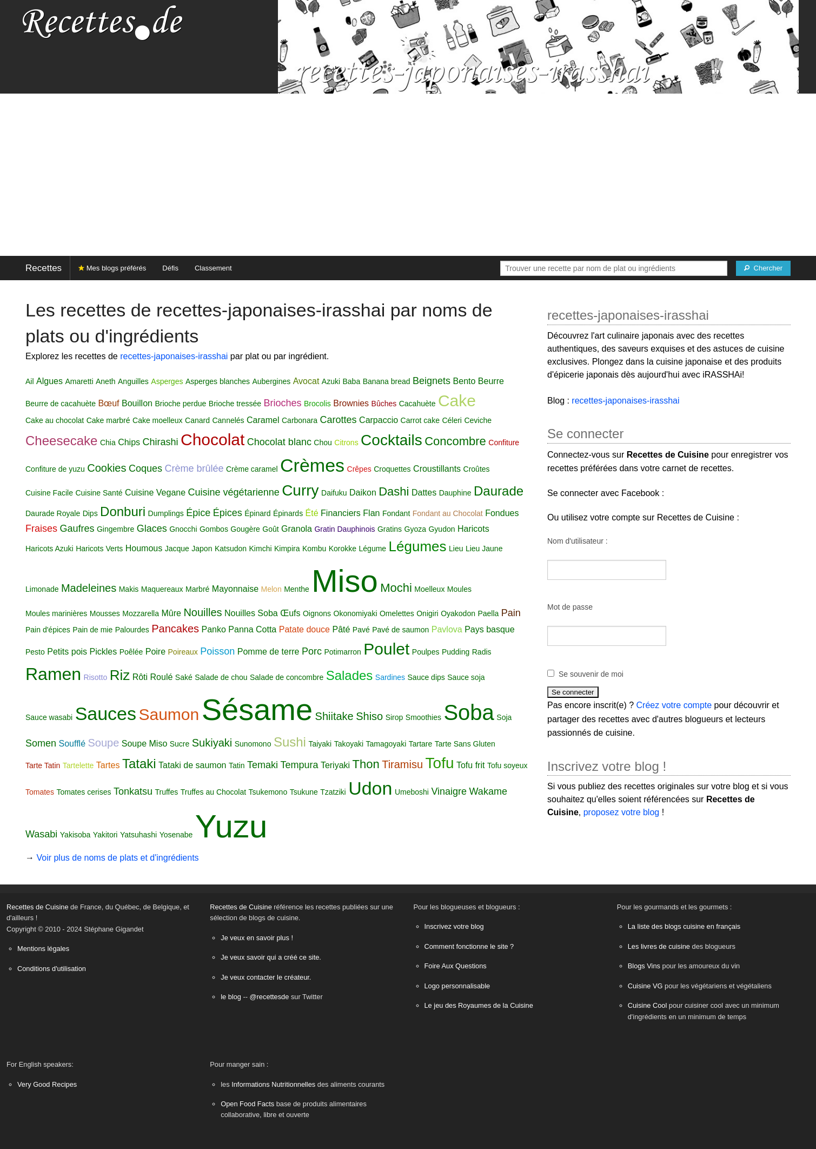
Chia (108, 442)
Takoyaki (348, 743)
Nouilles (202, 612)
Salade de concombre (286, 677)
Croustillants (437, 468)
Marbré (197, 589)
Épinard (257, 513)
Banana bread (386, 381)
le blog (231, 997)
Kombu (314, 548)
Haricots (473, 528)
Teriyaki (335, 765)
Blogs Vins (644, 966)
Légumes (418, 546)
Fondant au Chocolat (448, 513)
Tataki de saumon (192, 765)
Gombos (214, 529)
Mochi (396, 588)
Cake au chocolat (54, 420)
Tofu (440, 763)
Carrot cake (420, 420)
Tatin (237, 765)
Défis (170, 268)
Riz (120, 675)
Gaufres (76, 528)
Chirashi (160, 442)
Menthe (296, 589)
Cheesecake (61, 440)
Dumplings (166, 513)
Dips (90, 513)
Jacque (177, 548)
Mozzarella (140, 613)
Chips (129, 442)
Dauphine (455, 492)
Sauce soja (466, 677)
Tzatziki (333, 792)
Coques (145, 468)
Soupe (103, 743)
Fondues (502, 513)
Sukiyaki (212, 743)
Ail (29, 381)
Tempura (299, 765)
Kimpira (287, 548)
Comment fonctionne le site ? (469, 946)
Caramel (263, 420)
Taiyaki (319, 743)
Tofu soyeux (507, 765)
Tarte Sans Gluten (465, 743)
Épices (227, 512)
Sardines (390, 677)
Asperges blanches (217, 381)
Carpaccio (378, 420)
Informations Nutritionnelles (273, 1084)
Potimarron (342, 652)
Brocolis (317, 403)
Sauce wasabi (48, 717)
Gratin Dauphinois (344, 529)
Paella (488, 613)
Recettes (43, 268)
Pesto (35, 652)
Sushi (290, 742)
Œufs (290, 613)
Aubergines (271, 381)
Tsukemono (268, 792)
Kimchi (260, 548)
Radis (482, 652)
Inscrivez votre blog (454, 926)
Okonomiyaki (355, 613)
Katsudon (231, 548)
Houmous (143, 548)
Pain (511, 612)
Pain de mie (92, 629)
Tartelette (78, 765)
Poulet (386, 649)
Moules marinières (56, 613)
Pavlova (447, 629)
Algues (49, 381)
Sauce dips (426, 677)
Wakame (488, 791)
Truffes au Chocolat (213, 792)
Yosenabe (176, 834)
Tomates (39, 792)
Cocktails (391, 440)
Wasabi (41, 834)
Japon (201, 548)
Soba (468, 712)
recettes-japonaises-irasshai (174, 356)
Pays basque (490, 629)
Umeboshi (412, 792)
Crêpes (359, 469)
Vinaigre (449, 791)
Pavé (361, 629)
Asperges (167, 381)
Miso (344, 580)
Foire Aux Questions (455, 966)
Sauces (105, 713)
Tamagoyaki (386, 743)
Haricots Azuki (49, 548)
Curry (300, 490)
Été (312, 513)
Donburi (122, 511)
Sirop (394, 717)
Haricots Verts (99, 548)
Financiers (341, 513)
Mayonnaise (235, 588)
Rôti (140, 677)
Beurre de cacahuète (60, 403)
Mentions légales (43, 949)
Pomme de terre (268, 651)
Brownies (351, 403)
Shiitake (334, 716)
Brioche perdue (180, 403)
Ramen (53, 674)
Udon (370, 788)
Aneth (106, 381)
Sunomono (253, 743)
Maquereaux (162, 589)
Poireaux (183, 652)
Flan (371, 513)
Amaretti (79, 381)
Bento (464, 381)
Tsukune (304, 792)
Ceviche (478, 420)
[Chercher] (763, 268)
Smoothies (423, 717)
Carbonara (299, 420)
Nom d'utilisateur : (577, 541)
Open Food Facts (247, 1104)
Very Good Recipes (47, 1084)
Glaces (152, 528)
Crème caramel (252, 469)
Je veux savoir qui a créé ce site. (271, 957)
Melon (271, 589)
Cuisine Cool (647, 1005)
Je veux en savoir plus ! (257, 938)
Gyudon (441, 529)
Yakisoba (75, 834)
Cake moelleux (157, 420)
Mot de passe (570, 607)
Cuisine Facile (49, 492)
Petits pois (67, 651)
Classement (213, 268)
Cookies (106, 468)
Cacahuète (417, 403)
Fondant (396, 513)
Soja (504, 717)
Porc (312, 651)
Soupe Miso (145, 743)
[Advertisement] (408, 174)
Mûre (171, 613)
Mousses (105, 613)
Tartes (108, 765)
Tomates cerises (83, 792)
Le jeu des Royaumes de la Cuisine (478, 1005)
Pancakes (175, 629)
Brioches (283, 403)
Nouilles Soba (251, 613)
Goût (270, 529)
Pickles (103, 651)
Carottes (338, 419)
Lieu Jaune (484, 548)
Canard (197, 420)
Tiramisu (402, 764)
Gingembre (115, 529)
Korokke (342, 548)
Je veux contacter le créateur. (266, 977)
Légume (373, 548)
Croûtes (476, 469)
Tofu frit (470, 765)
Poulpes (426, 652)
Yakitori (105, 834)
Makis (129, 589)
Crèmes (312, 465)
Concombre (455, 441)
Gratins (389, 529)
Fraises (41, 528)
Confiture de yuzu (55, 469)
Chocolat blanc (279, 442)
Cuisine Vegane (155, 492)
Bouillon (137, 403)
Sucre (180, 743)
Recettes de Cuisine (37, 907)
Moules (459, 589)
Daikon (362, 492)
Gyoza (415, 529)
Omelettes (397, 613)
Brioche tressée (235, 403)
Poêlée (131, 652)
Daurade (498, 491)
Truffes (166, 792)
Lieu (456, 548)
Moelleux (429, 589)
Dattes (424, 492)
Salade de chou (221, 677)
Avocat (306, 381)
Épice (198, 512)
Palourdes (132, 629)
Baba (351, 381)
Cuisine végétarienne (234, 492)
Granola (296, 528)
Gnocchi (183, 529)
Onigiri (427, 613)
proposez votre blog (621, 812)
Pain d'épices (47, 629)
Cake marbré (108, 420)
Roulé (161, 677)
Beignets (431, 380)
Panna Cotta (252, 629)
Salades (349, 675)
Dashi (394, 491)
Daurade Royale (52, 513)
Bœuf (108, 403)
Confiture (503, 442)
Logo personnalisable (457, 986)
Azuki (331, 381)
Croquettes (392, 469)
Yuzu (231, 826)
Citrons (346, 442)
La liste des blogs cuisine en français (684, 926)
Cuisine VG (645, 986)
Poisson (217, 651)
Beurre (491, 381)
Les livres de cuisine (659, 946)
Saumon (168, 714)
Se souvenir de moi (591, 674)
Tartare (421, 743)
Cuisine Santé (98, 492)
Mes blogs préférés (112, 268)
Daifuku (334, 492)
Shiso (369, 716)
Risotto (96, 677)
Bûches (384, 403)
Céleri (452, 420)
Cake (457, 401)
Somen (40, 743)
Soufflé (72, 743)
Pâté (341, 629)
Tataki (139, 763)
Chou (322, 442)
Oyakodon (458, 613)
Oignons (317, 613)
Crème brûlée (193, 468)
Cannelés (228, 420)
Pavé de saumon (400, 629)
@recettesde (269, 997)
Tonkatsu (133, 791)
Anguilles (133, 381)
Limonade (42, 589)
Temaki (262, 765)
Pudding (455, 652)
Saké (184, 677)
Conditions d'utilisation (51, 969)
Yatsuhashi (138, 834)
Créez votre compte (674, 705)
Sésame (257, 709)
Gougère (245, 529)
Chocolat (212, 439)
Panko (213, 629)
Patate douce (304, 629)
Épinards (288, 513)
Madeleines (88, 588)
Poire (155, 651)
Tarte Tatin (42, 765)
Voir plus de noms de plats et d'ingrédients (117, 857)
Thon (366, 764)
